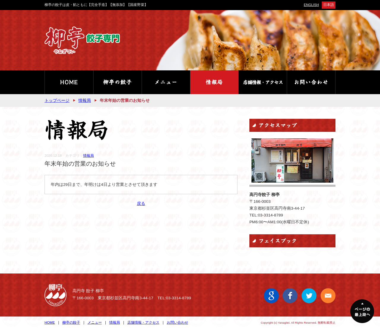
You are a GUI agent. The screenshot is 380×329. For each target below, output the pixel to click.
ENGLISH (311, 5)
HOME (50, 322)
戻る (141, 203)
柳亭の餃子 (71, 322)
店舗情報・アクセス (143, 322)
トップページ (57, 100)
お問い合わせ (177, 322)
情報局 (84, 100)
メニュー (95, 322)
